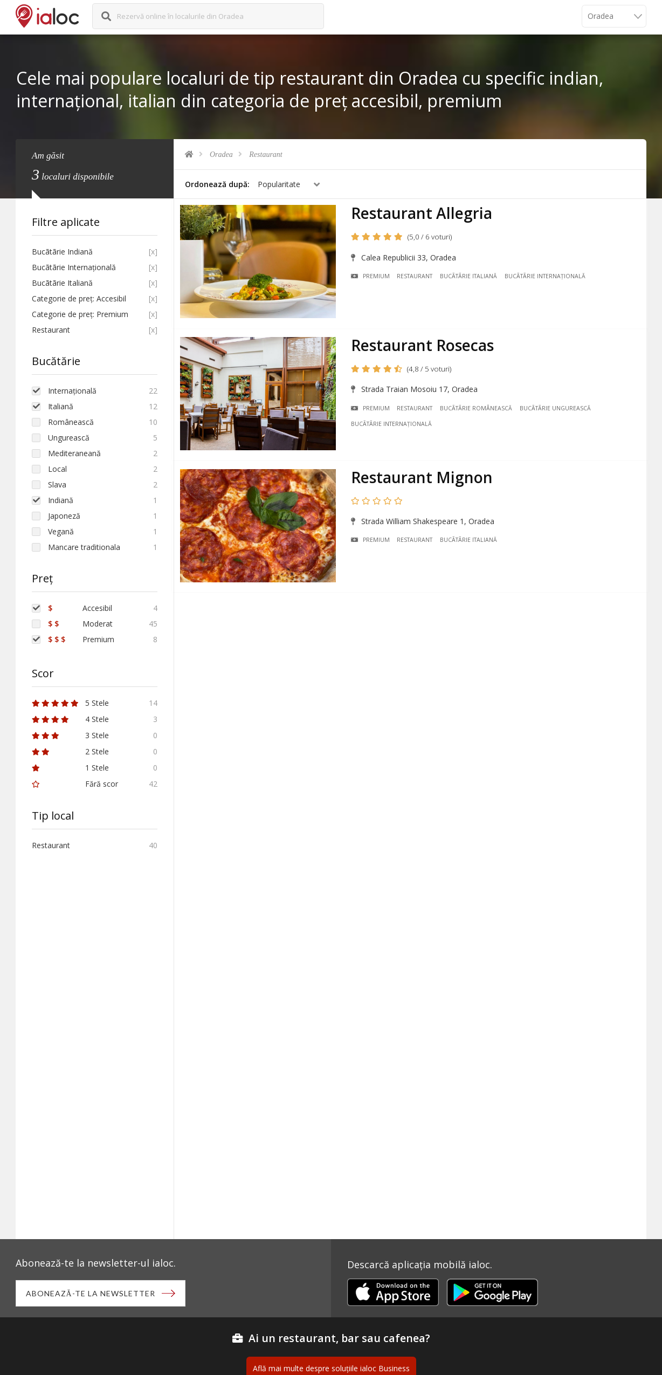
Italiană (60, 406)
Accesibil (80, 608)
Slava (57, 484)
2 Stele (70, 751)
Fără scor (75, 784)
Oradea (221, 154)
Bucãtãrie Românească (479, 407)
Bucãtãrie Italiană (471, 278)
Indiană (60, 500)
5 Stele (70, 703)
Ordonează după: (217, 184)
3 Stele (70, 735)
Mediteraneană (74, 453)
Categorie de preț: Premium (80, 314)
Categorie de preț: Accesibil (79, 298)
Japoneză (64, 516)
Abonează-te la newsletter (91, 1293)
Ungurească (68, 437)
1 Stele (70, 767)
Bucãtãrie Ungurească (558, 407)
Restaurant (265, 154)
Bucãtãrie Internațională (547, 278)
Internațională (72, 391)
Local (57, 469)
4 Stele (70, 719)
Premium (373, 278)
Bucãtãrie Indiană (62, 251)
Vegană (61, 531)
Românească (71, 422)
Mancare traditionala (84, 547)
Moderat (80, 623)
